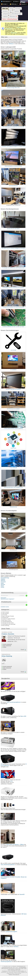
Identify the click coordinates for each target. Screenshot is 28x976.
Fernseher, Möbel (13, 68)
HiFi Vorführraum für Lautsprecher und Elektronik (13, 126)
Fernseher (18, 8)
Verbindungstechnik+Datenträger (8, 624)
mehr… (16, 641)
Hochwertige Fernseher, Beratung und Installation (13, 287)
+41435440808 (22, 967)
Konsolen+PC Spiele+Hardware (8, 618)
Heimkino (5, 11)
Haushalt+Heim (5, 617)
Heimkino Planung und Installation (13, 389)
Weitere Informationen (14, 974)
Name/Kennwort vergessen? (7, 599)
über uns (5, 8)
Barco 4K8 (23, 716)
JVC (2, 764)
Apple (2, 583)
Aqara (2, 585)
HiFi (10, 11)
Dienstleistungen (17, 13)
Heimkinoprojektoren (6, 961)
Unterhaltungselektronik (7, 621)
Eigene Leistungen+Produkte (8, 616)
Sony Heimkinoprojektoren (13, 702)
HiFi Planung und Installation (13, 408)
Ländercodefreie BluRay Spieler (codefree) (13, 428)
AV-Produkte (4, 614)
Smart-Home (13, 448)
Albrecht (3, 580)
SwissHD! (22, 894)
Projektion (16, 11)
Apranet (3, 584)
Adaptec (3, 579)
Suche (11, 8)
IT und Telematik (13, 467)
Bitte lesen (14, 32)
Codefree (5, 16)
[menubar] (14, 3)
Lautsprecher (6, 13)
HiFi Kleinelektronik (13, 185)
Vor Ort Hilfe (13, 350)
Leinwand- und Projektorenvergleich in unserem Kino (13, 146)
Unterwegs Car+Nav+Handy (8, 622)
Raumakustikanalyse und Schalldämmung (13, 487)
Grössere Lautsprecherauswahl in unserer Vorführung (13, 107)
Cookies (22, 971)
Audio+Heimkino (5, 613)
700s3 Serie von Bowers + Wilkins (15, 844)
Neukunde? (3, 597)
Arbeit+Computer (5, 612)
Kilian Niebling (7, 656)
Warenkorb (13, 16)
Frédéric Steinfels (8, 634)
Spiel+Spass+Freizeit (6, 620)
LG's (11, 781)
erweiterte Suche (5, 606)
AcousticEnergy (5, 577)
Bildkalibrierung (13, 506)
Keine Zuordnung (5, 625)
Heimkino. (16, 946)
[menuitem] (6, 1)
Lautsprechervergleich (11, 931)
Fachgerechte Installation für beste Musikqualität (13, 307)
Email (22, 649)
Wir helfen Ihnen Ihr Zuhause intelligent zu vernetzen (13, 248)
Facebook (4, 971)
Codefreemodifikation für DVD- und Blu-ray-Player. (13, 326)
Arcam (2, 587)
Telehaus (11, 43)
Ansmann (3, 581)
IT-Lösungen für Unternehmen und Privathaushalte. (13, 267)
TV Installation (13, 369)
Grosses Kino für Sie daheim (13, 228)
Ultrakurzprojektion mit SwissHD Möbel (13, 166)
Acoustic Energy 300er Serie (13, 87)
